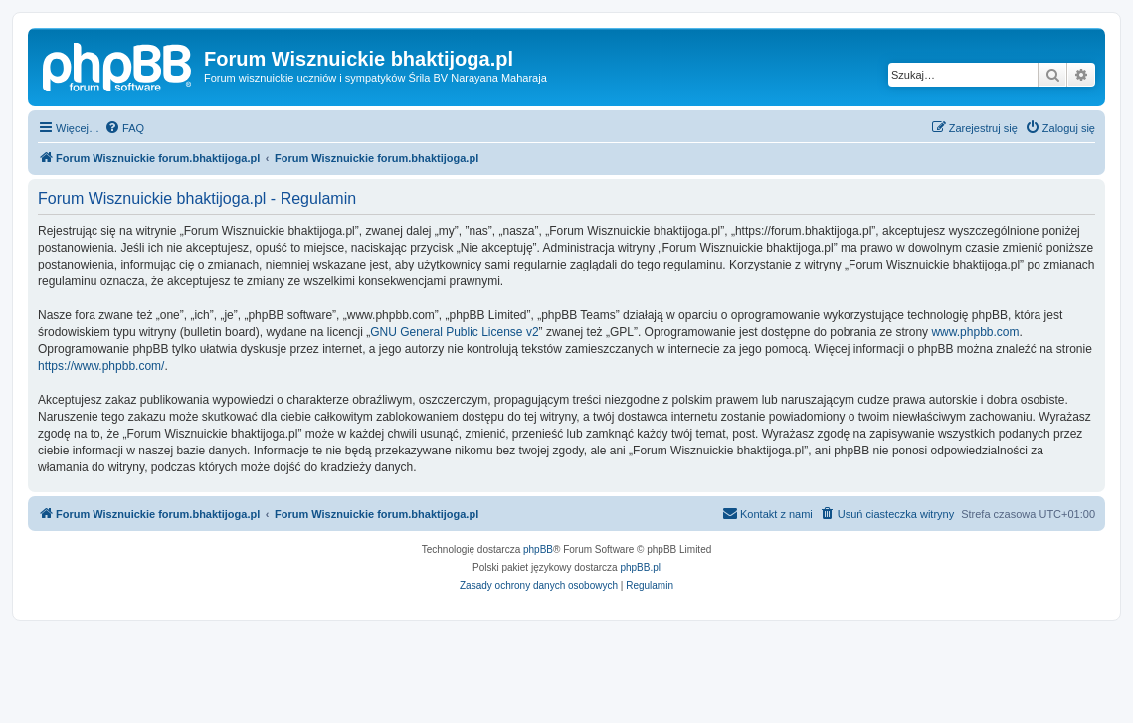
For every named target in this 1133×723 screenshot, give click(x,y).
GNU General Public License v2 (454, 332)
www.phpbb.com (975, 332)
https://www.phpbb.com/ (101, 366)
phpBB (538, 549)
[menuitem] (124, 128)
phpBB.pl (640, 567)
